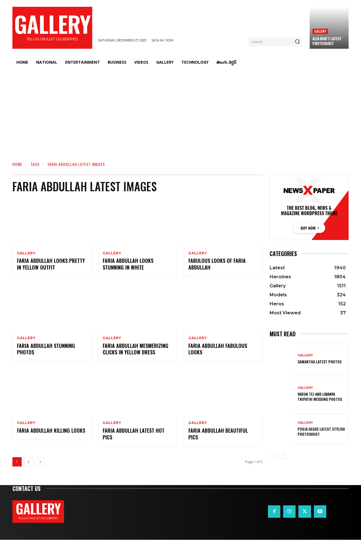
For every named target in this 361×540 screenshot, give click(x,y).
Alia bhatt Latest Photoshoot (327, 41)
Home (17, 164)
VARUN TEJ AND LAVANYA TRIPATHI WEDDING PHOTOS (320, 396)
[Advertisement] (180, 111)
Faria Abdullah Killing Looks (51, 430)
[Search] (297, 41)
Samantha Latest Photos (320, 362)
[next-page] (40, 462)
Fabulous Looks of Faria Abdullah (217, 264)
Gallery (320, 31)
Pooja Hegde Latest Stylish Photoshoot (321, 431)
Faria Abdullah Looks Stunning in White (128, 264)
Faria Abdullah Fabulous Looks (217, 349)
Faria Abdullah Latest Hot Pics (133, 434)
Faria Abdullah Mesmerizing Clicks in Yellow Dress (135, 349)
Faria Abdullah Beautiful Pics (218, 434)
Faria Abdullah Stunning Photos (46, 349)
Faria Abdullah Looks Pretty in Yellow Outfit (51, 264)
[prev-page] (273, 455)
